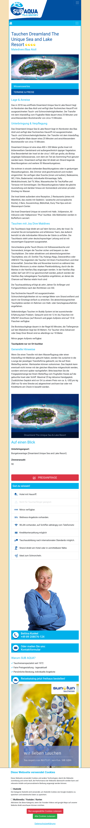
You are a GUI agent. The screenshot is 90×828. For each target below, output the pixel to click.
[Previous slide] (17, 417)
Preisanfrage (45, 477)
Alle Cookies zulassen (45, 816)
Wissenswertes (22, 86)
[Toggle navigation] (77, 2)
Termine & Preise (24, 92)
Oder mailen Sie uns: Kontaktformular (33, 648)
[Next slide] (73, 417)
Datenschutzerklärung (45, 823)
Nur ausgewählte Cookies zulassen (45, 811)
